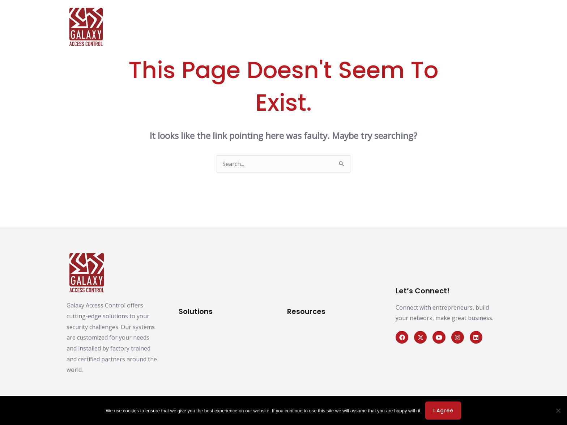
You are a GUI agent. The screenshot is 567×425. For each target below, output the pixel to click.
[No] (558, 410)
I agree (443, 410)
